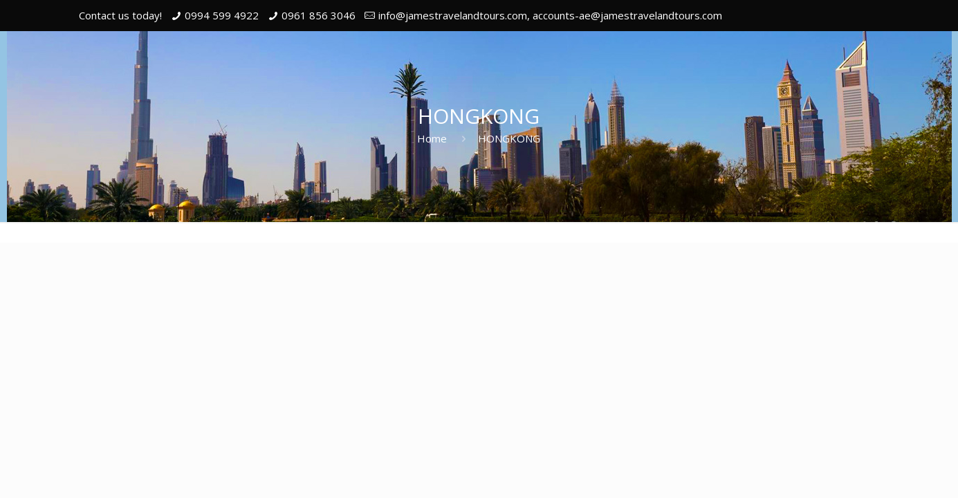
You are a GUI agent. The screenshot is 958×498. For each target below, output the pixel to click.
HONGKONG (509, 138)
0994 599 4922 (222, 15)
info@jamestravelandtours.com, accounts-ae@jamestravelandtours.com (550, 15)
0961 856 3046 (319, 15)
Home (432, 138)
